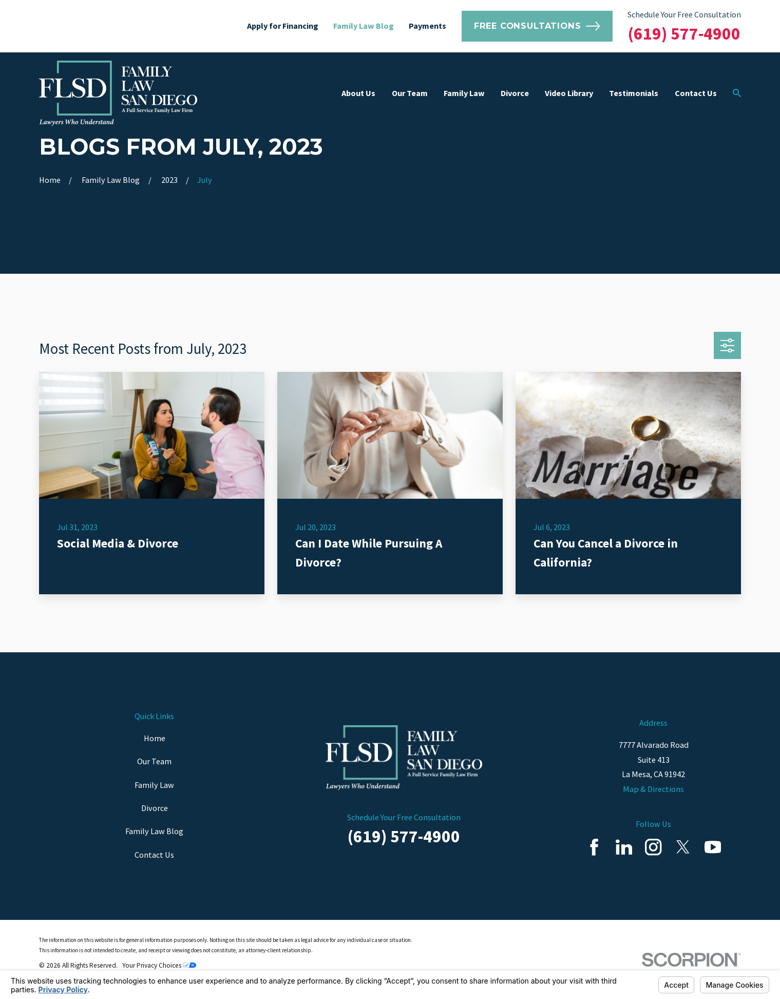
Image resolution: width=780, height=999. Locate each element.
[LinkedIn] (624, 847)
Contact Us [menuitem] (696, 93)
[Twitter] (683, 847)
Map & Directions (653, 789)
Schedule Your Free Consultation (684, 14)
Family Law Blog (363, 26)
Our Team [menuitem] (410, 93)
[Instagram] (653, 847)
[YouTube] (713, 847)
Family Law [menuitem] (464, 93)
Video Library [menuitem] (569, 93)
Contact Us (154, 855)
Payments (427, 26)
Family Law (154, 785)
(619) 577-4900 (684, 33)
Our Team (154, 761)
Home (154, 738)
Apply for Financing (282, 26)
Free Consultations (537, 26)
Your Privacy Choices (159, 965)
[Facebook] (594, 847)
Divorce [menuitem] (515, 93)
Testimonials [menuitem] (633, 93)
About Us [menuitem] (358, 93)
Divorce (154, 808)
